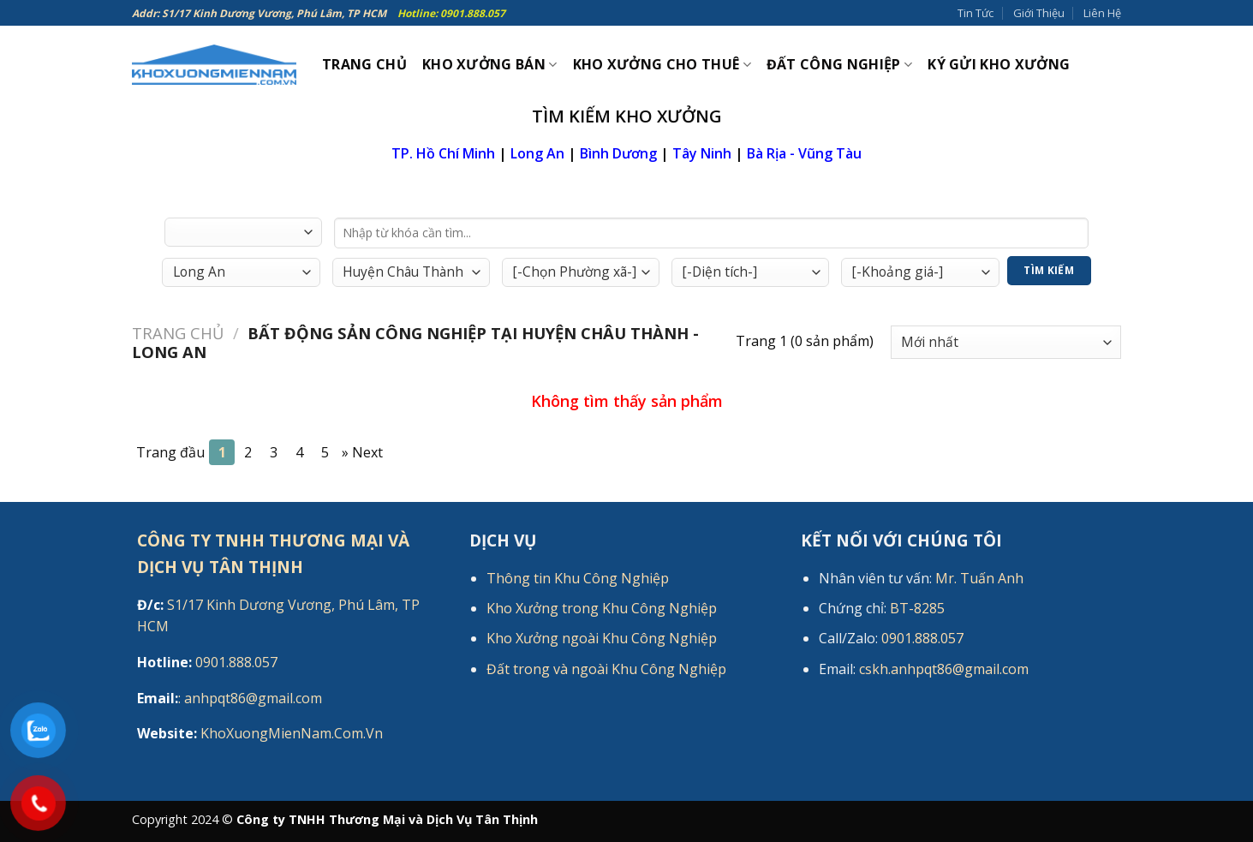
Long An (537, 153)
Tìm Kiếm (1048, 270)
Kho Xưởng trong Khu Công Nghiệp (601, 608)
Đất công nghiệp (839, 64)
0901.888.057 (207, 662)
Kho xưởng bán (490, 64)
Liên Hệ (1102, 13)
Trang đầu (170, 452)
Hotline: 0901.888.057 (451, 13)
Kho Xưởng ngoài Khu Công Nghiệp (601, 638)
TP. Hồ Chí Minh (443, 153)
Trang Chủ (364, 64)
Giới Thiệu (1039, 13)
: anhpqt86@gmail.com (229, 698)
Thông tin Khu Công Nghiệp (577, 578)
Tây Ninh (701, 153)
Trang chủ (178, 332)
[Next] (362, 452)
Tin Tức (975, 13)
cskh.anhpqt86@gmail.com (944, 669)
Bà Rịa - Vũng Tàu (804, 153)
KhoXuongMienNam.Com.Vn (260, 733)
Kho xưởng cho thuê (662, 64)
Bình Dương (618, 153)
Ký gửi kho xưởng (999, 64)
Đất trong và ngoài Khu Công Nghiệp (606, 669)
